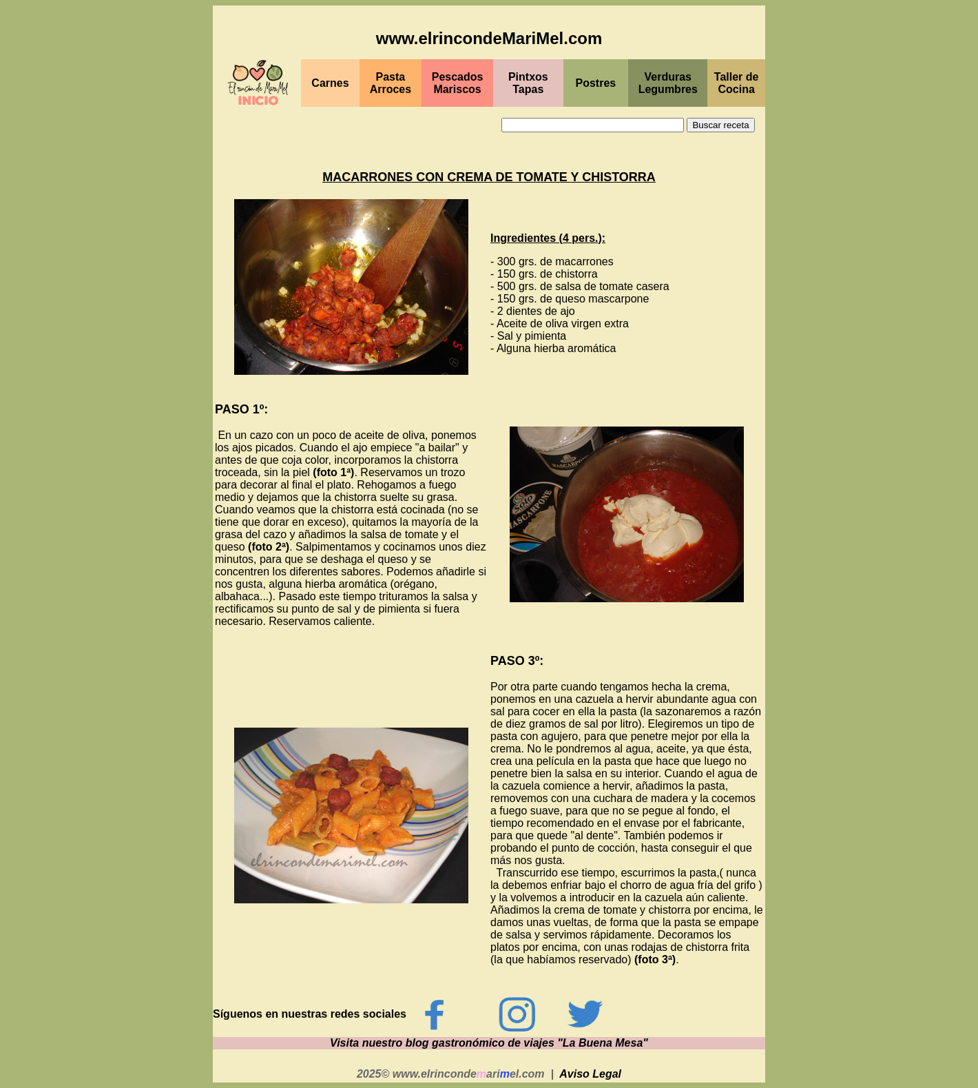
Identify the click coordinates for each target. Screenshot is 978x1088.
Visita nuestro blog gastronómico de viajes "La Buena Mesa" (489, 1043)
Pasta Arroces (390, 83)
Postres (596, 83)
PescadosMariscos (457, 83)
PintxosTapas (528, 83)
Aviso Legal (590, 1074)
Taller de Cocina (736, 83)
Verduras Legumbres (668, 83)
